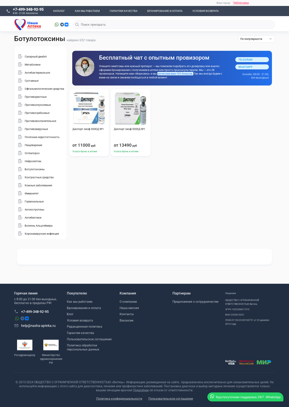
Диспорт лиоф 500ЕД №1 (129, 129)
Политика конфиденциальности (119, 398)
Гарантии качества (123, 10)
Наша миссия (129, 308)
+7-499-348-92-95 (28, 9)
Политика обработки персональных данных (83, 347)
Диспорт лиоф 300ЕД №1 (88, 129)
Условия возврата (205, 10)
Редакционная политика (84, 326)
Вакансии (126, 320)
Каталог (59, 10)
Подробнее (141, 390)
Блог (70, 314)
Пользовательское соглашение (89, 339)
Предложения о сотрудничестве (195, 301)
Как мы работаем (87, 10)
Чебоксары (241, 3)
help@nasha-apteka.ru (35, 325)
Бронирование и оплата (164, 10)
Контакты (127, 314)
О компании (128, 301)
